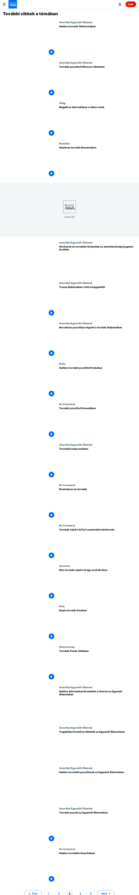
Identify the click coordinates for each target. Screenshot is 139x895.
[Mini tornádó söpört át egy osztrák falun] (97, 585)
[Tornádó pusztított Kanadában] (97, 423)
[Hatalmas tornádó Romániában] (97, 162)
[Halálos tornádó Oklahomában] (97, 41)
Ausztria (64, 565)
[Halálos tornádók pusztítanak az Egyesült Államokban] (97, 787)
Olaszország (66, 646)
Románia (64, 143)
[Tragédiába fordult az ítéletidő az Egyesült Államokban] (97, 746)
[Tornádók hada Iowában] (97, 463)
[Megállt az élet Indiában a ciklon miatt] (97, 122)
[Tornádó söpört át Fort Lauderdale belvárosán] (97, 544)
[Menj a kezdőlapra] (12, 4)
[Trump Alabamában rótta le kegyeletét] (97, 302)
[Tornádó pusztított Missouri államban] (97, 81)
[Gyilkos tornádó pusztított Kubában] (97, 382)
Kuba (62, 363)
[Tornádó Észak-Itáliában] (97, 665)
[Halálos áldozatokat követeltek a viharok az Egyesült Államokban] (97, 706)
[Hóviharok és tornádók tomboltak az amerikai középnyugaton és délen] (97, 261)
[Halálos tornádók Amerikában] (97, 868)
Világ (62, 103)
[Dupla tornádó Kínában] (97, 625)
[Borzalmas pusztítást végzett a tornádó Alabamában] (97, 342)
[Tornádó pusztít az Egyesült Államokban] (97, 827)
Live (130, 4)
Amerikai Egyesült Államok (75, 22)
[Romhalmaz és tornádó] (97, 504)
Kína (62, 606)
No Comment (67, 404)
